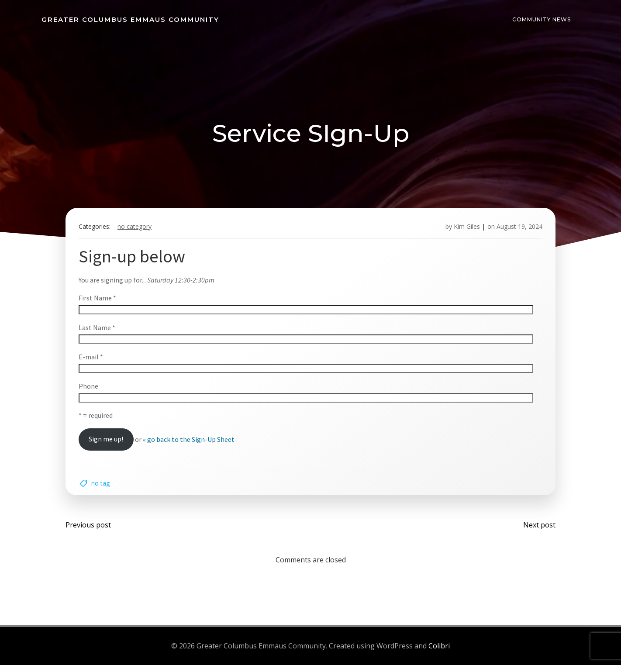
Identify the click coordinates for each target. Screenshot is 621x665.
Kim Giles (467, 226)
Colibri (439, 646)
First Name (97, 297)
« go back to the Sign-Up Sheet (189, 438)
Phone (88, 386)
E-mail (91, 356)
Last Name (97, 327)
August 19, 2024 (519, 226)
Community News (541, 19)
